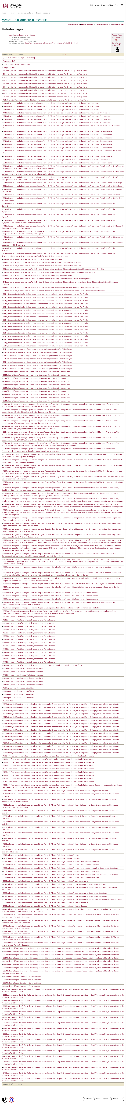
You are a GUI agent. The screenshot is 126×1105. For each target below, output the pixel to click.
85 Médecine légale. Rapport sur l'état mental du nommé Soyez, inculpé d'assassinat (36, 384)
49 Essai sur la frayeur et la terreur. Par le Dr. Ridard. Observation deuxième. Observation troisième (41, 266)
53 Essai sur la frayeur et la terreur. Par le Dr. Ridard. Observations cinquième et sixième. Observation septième (46, 279)
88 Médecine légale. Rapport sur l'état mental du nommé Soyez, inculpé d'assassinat (36, 394)
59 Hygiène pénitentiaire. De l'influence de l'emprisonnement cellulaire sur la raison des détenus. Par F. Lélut (45, 300)
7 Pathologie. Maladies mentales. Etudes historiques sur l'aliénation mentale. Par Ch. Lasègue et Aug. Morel (44, 90)
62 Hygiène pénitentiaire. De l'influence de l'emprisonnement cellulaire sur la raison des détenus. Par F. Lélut (45, 310)
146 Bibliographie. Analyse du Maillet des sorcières (22, 668)
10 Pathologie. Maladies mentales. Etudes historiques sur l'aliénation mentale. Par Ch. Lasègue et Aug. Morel (45, 100)
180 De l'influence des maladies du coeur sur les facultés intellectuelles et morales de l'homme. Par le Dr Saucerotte (48, 778)
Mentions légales (102, 1099)
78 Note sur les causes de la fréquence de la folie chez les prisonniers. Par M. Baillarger (37, 362)
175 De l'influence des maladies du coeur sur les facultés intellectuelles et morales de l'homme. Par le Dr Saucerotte (48, 762)
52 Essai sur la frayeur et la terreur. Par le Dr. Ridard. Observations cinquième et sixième (37, 275)
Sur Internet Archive (116, 44)
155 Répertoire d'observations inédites (18, 697)
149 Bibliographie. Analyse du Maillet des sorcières (22, 678)
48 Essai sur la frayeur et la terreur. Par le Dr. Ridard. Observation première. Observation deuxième (41, 262)
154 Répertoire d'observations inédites (18, 694)
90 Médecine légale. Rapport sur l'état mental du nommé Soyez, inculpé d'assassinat (36, 401)
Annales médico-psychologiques (22, 35)
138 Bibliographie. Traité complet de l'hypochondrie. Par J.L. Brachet (28, 642)
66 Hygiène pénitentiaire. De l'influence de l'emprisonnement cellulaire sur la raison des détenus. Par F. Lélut (45, 323)
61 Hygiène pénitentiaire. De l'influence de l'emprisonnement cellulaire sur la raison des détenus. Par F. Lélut (45, 307)
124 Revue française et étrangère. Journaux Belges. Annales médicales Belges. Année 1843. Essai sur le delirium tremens (50, 592)
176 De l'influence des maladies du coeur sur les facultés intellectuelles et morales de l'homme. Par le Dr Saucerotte (48, 765)
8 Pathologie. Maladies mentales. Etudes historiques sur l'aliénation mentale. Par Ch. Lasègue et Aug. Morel (44, 93)
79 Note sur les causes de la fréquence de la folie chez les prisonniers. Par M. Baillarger (37, 365)
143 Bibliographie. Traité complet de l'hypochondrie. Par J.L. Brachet (28, 659)
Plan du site (117, 1099)
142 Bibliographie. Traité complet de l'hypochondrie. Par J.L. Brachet (28, 655)
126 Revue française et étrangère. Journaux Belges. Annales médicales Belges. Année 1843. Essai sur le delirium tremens (50, 599)
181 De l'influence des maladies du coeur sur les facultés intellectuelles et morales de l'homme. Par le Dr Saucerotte (48, 782)
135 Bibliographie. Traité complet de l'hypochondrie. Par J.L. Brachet (28, 633)
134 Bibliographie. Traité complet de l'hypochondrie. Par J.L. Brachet (28, 629)
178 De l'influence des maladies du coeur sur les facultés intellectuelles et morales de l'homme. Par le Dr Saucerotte (48, 772)
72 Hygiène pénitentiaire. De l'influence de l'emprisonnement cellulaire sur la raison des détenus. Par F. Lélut (45, 342)
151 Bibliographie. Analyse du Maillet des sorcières (22, 684)
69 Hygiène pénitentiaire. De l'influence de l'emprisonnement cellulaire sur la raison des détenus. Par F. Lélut (45, 333)
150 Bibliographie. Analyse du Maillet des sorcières (22, 681)
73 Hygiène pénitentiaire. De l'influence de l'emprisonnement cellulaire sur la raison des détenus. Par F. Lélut (45, 346)
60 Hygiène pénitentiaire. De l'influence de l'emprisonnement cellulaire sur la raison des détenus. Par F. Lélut (45, 304)
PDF (114, 40)
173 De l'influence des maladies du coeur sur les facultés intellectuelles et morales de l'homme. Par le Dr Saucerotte (48, 756)
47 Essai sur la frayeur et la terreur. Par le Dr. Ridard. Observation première (32, 259)
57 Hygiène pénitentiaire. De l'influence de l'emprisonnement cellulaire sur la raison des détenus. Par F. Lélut (45, 294)
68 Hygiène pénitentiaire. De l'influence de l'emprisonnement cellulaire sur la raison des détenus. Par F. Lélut (45, 329)
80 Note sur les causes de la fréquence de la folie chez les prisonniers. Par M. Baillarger (37, 368)
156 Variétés (7, 701)
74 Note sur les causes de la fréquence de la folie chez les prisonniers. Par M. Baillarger (37, 349)
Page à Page (117, 35)
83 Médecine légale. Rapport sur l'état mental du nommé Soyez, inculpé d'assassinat (36, 378)
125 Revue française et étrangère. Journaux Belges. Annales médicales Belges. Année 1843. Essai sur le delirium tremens (50, 596)
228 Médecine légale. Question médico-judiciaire (21, 983)
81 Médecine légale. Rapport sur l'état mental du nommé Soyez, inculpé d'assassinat (36, 372)
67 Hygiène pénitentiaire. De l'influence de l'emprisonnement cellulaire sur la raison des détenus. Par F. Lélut (45, 326)
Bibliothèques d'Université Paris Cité (104, 5)
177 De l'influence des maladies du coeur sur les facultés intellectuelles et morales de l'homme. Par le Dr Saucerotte (48, 769)
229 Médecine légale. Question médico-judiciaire (21, 986)
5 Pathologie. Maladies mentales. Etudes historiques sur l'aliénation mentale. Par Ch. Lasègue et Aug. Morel (44, 83)
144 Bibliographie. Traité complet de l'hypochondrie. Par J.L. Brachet (28, 662)
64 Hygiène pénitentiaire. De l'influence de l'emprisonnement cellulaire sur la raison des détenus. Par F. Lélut (45, 316)
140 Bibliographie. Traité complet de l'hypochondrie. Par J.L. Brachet (28, 649)
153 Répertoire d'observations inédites (18, 691)
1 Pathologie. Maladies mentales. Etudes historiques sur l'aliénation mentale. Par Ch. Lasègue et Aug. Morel (44, 71)
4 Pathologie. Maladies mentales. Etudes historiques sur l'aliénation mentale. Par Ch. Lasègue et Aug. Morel (44, 80)
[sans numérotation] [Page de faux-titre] (18, 58)
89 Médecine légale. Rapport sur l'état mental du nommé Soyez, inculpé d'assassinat (36, 397)
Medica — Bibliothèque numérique (24, 19)
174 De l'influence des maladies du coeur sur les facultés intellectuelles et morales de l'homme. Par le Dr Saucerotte (48, 759)
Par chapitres (117, 37)
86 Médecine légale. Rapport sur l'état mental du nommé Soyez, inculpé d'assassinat (36, 388)
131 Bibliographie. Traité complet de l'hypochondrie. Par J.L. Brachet (28, 620)
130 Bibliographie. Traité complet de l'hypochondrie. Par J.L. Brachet (28, 616)
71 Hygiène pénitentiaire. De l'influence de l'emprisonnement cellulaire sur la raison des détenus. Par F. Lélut (45, 339)
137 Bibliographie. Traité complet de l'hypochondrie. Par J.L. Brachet (28, 639)
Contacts (87, 1099)
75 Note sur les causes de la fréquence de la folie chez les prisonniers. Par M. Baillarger (37, 352)
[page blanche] (8, 61)
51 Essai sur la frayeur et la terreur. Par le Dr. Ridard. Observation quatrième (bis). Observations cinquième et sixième (48, 272)
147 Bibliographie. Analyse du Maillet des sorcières (22, 671)
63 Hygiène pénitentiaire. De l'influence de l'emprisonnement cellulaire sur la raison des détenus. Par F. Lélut (45, 313)
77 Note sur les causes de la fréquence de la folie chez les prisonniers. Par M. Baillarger (37, 359)
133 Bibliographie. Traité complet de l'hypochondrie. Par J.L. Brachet (28, 626)
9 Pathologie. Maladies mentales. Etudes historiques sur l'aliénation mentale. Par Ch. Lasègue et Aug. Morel (44, 96)
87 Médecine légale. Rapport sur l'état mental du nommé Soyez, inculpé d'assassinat (36, 391)
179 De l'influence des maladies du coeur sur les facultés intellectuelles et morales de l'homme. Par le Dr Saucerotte (48, 775)
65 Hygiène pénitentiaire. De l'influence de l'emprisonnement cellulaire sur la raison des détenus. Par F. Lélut (45, 320)
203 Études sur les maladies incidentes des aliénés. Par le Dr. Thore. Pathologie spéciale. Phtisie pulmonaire (45, 881)
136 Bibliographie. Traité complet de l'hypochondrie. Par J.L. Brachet (28, 636)
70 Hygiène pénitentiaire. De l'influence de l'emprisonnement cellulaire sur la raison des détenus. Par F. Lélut (45, 336)
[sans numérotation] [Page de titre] (16, 64)
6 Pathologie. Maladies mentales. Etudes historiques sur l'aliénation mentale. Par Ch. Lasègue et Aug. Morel (44, 87)
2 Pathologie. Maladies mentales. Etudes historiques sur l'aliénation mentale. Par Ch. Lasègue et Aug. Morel (44, 74)
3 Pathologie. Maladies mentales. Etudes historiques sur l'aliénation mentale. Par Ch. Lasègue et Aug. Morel (44, 77)
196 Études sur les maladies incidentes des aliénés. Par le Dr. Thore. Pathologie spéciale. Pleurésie (41, 858)
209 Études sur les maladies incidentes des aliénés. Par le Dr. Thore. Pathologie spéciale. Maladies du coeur (45, 903)
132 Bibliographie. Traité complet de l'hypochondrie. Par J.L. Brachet (28, 623)
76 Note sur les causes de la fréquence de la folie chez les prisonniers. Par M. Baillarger (37, 355)
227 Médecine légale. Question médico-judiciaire (21, 979)
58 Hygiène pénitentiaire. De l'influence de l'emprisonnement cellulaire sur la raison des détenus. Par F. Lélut (45, 297)
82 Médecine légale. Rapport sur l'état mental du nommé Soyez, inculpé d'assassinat (36, 375)
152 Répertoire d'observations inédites (18, 688)
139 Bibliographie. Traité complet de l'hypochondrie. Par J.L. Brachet (28, 646)
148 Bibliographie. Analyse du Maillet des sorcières (22, 675)
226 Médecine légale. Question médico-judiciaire (21, 976)
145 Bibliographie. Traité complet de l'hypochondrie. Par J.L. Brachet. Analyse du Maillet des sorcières (42, 665)
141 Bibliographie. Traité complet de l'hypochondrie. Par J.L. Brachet (28, 652)
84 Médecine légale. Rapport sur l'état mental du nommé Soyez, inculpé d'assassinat (36, 381)
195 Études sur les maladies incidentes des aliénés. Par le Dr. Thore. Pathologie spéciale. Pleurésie (41, 855)
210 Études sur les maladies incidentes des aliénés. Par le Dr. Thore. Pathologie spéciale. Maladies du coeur (45, 906)
